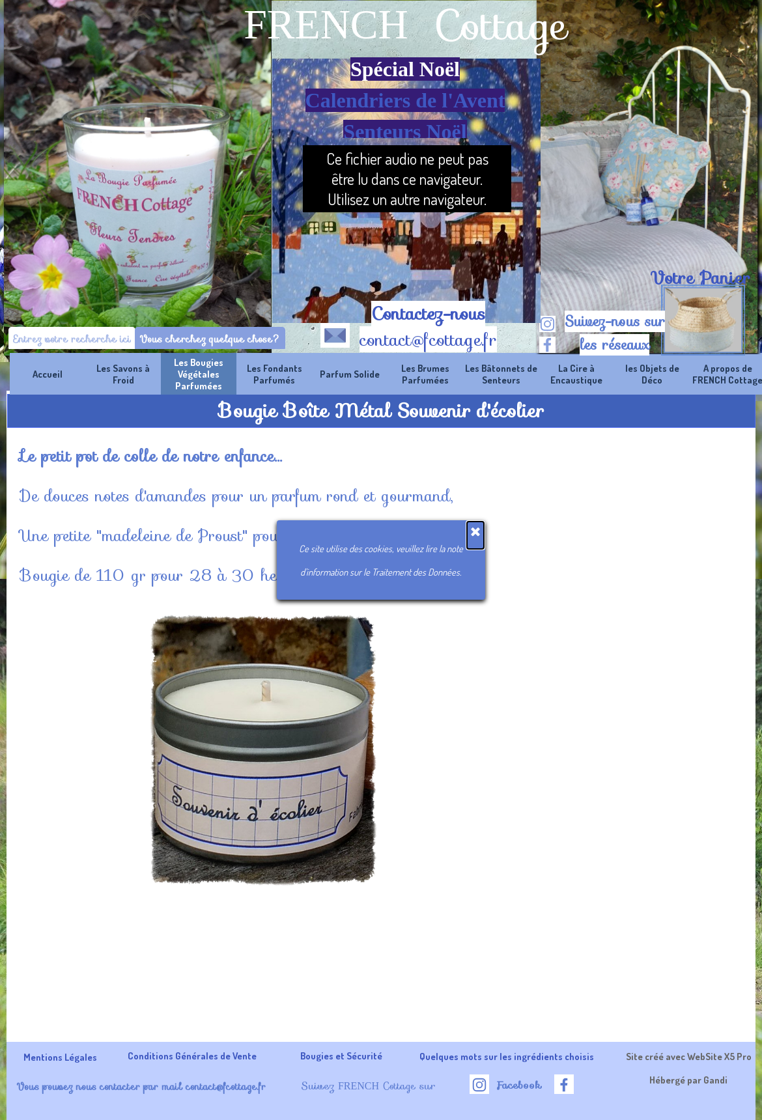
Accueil (48, 374)
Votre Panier (700, 278)
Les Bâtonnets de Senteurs (501, 373)
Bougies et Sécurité (341, 1055)
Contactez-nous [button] (428, 314)
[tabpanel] (699, 278)
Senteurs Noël (404, 131)
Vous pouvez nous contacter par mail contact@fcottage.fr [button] (141, 1086)
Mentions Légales (60, 1057)
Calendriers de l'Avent (405, 100)
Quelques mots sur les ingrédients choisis (506, 1056)
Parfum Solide (350, 374)
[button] (335, 333)
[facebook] (547, 345)
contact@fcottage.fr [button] (428, 340)
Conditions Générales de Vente (192, 1055)
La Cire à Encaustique (576, 373)
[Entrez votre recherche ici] (71, 339)
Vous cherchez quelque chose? (210, 338)
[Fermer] (475, 535)
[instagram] (547, 324)
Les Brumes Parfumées (425, 373)
